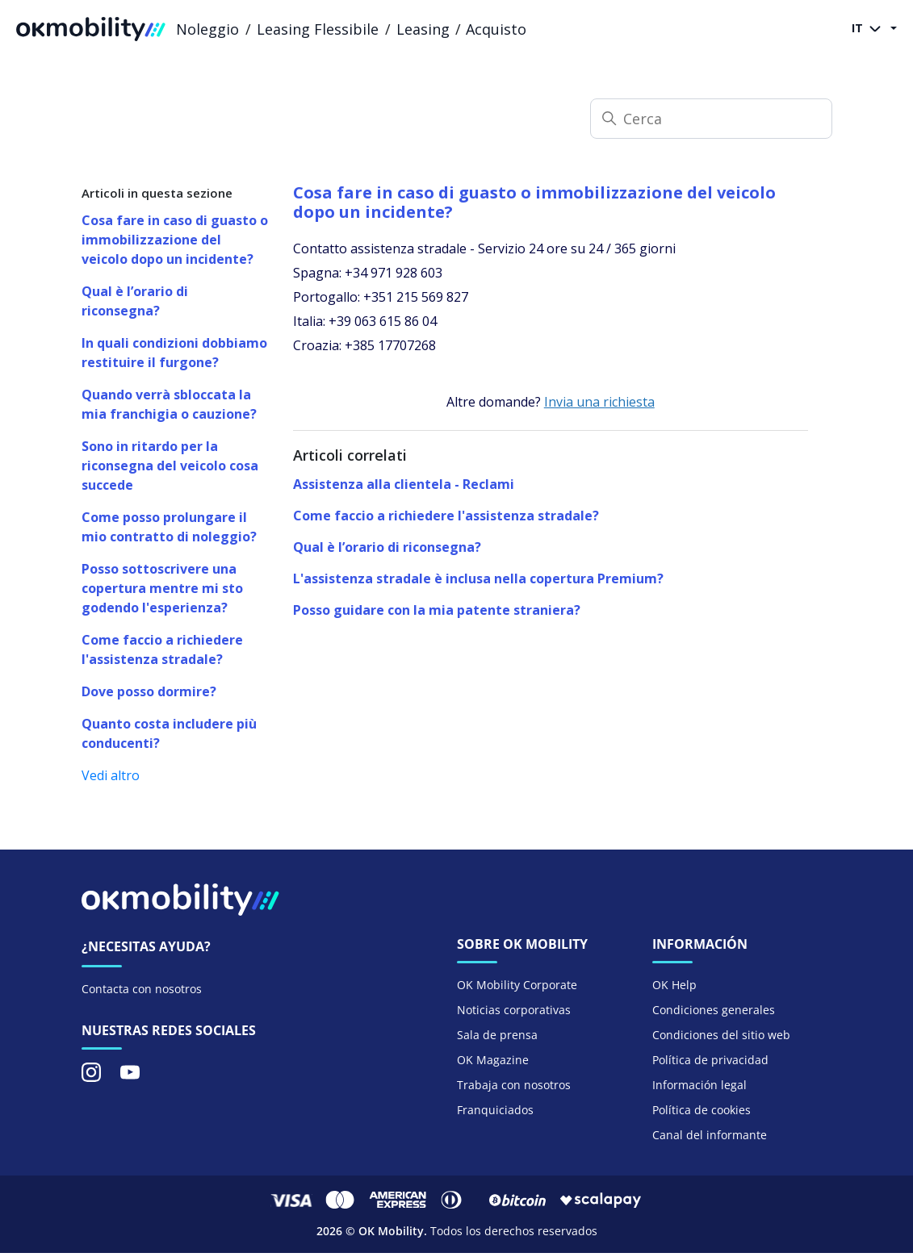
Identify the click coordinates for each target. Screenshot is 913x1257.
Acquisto (496, 29)
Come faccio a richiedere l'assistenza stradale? (162, 649)
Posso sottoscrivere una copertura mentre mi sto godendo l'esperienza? (162, 588)
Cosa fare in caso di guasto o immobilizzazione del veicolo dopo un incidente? (175, 239)
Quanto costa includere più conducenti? (169, 733)
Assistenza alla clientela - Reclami (403, 484)
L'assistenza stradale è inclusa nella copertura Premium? (478, 578)
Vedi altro (111, 775)
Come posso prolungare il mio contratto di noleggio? (169, 526)
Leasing (423, 29)
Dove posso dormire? (149, 691)
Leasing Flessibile (318, 29)
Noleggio (207, 29)
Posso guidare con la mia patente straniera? (436, 610)
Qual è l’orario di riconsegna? (135, 300)
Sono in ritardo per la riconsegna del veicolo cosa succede (170, 465)
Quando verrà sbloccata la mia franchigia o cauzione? (169, 404)
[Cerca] (711, 118)
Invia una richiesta (599, 402)
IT (869, 29)
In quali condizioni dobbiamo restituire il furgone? (174, 352)
